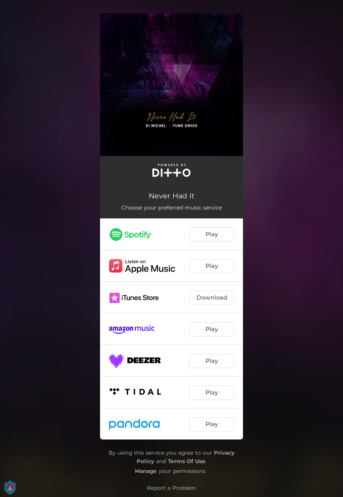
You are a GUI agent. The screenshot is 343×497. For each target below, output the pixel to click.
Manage (146, 471)
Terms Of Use (186, 461)
